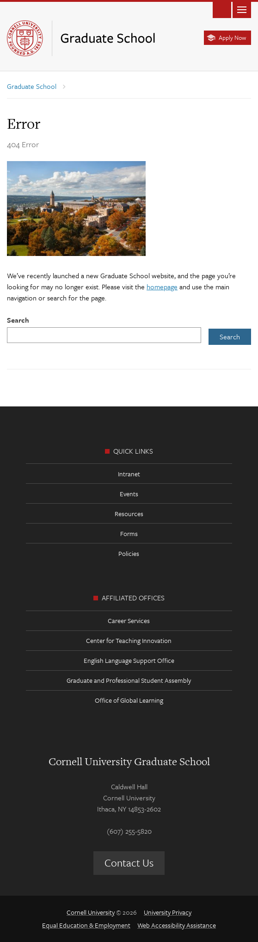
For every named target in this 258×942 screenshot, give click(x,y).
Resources (129, 513)
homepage (162, 286)
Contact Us (129, 862)
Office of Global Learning (129, 700)
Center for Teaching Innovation (129, 640)
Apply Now (232, 37)
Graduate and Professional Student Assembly (129, 680)
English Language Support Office (129, 660)
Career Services (129, 620)
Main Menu (242, 9)
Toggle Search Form (222, 9)
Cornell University (91, 912)
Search (18, 320)
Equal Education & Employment (86, 925)
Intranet (129, 474)
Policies (128, 553)
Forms (129, 533)
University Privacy (167, 912)
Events (129, 494)
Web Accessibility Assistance (176, 925)
